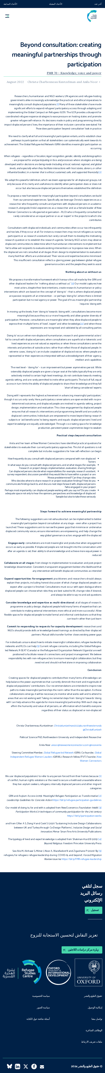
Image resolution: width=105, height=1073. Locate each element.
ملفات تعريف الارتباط (91, 1042)
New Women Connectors (90, 759)
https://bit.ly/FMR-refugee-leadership (81, 859)
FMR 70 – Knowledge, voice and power (74, 73)
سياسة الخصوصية (41, 996)
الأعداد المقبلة (55, 4)
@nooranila (95, 745)
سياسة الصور (43, 1007)
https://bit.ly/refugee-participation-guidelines (77, 800)
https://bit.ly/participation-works (84, 816)
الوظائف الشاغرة (94, 1030)
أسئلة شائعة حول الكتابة (38, 1019)
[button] (9, 16)
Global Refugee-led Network (58, 753)
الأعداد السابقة (10, 4)
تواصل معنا (96, 1019)
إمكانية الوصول (95, 1007)
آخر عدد (97, 4)
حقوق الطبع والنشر (93, 996)
